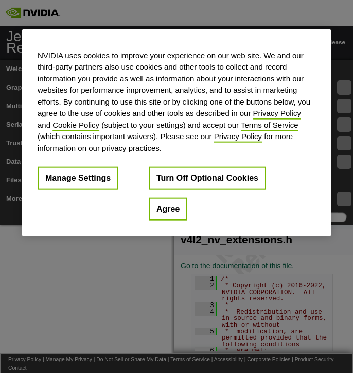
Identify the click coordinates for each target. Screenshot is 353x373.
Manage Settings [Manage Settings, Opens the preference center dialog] (78, 178)
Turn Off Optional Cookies (207, 178)
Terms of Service (269, 124)
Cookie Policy (75, 124)
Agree (168, 209)
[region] (176, 132)
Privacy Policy (277, 113)
